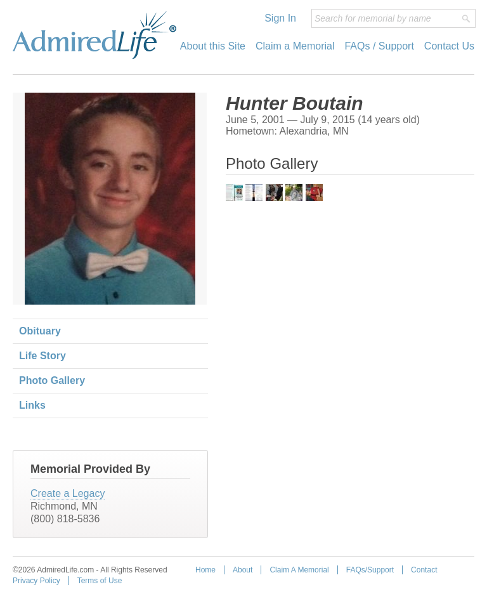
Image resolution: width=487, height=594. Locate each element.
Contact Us (449, 46)
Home (205, 569)
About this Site (212, 46)
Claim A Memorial (298, 569)
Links (32, 405)
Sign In (280, 18)
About (242, 569)
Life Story (42, 355)
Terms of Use (99, 580)
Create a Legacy (67, 493)
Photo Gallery (52, 380)
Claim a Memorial (295, 46)
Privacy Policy (36, 580)
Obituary (40, 331)
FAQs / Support (378, 46)
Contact (424, 569)
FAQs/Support (370, 569)
